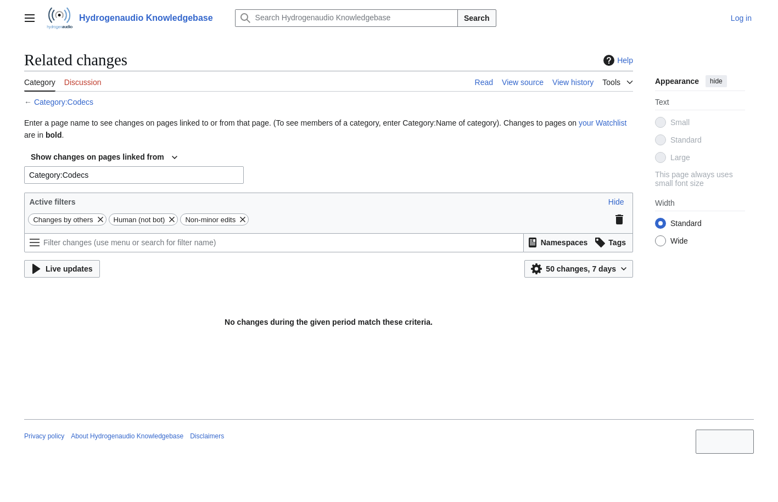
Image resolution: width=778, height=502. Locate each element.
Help (617, 60)
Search (477, 18)
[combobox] (104, 157)
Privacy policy (44, 436)
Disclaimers (207, 436)
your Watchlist (602, 123)
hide (716, 81)
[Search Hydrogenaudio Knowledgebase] (346, 18)
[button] (616, 202)
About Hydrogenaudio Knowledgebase (127, 436)
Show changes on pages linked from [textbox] (97, 157)
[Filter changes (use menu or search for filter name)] (274, 242)
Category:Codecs (63, 102)
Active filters (52, 202)
